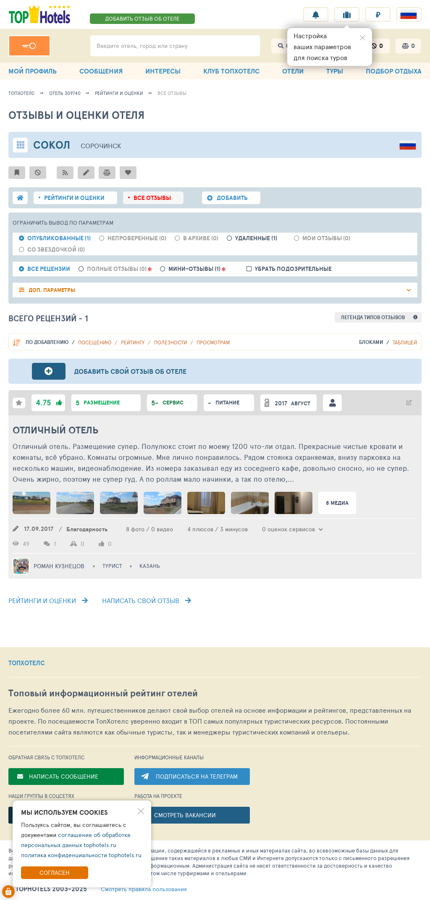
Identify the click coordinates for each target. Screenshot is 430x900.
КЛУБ (231, 71)
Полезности (171, 342)
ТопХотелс (21, 93)
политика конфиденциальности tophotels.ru (81, 855)
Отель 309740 (65, 93)
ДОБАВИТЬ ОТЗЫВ (142, 18)
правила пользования (144, 889)
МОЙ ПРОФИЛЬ (32, 71)
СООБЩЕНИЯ (101, 71)
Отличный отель (56, 430)
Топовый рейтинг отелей (103, 693)
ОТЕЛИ (293, 71)
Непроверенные (137, 238)
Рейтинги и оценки (119, 93)
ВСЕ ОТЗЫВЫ (152, 198)
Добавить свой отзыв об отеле (130, 371)
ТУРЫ (334, 71)
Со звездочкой (56, 249)
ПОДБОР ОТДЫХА (394, 71)
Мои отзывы (326, 238)
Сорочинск (101, 145)
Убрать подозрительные (293, 269)
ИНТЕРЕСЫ (163, 71)
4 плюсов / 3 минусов (217, 529)
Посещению (95, 342)
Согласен (54, 872)
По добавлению (48, 342)
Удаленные (256, 238)
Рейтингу (133, 342)
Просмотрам (213, 342)
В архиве (200, 238)
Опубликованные (59, 238)
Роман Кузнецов (59, 566)
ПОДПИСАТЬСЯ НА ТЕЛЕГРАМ (197, 776)
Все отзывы (171, 93)
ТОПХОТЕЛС (26, 663)
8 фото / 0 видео (149, 529)
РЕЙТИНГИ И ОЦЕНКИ (74, 198)
